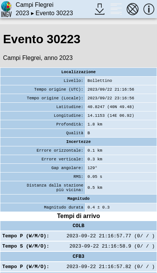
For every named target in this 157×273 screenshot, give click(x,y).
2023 (23, 13)
